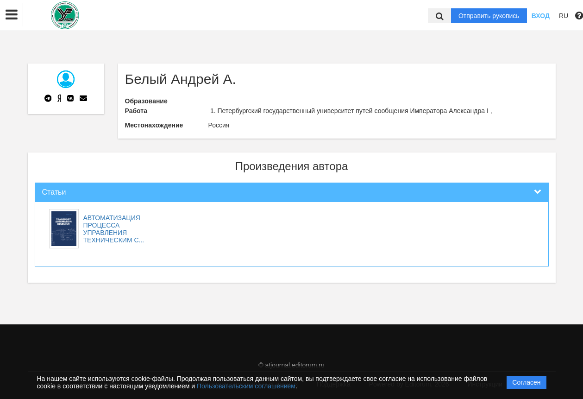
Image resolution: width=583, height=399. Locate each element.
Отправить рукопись (489, 15)
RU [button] (563, 15)
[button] (11, 14)
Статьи (54, 192)
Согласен (526, 382)
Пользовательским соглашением (246, 386)
